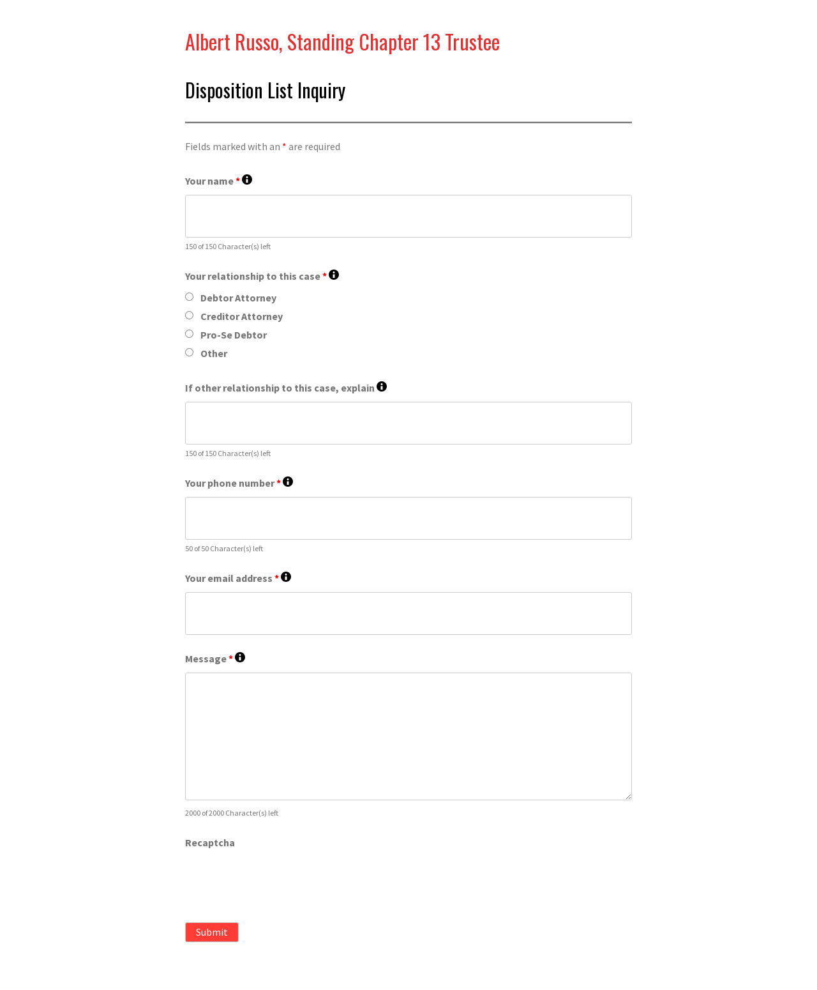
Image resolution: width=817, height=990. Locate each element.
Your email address (238, 578)
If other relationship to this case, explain (286, 388)
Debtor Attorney (238, 297)
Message (215, 659)
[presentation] (282, 881)
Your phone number (239, 483)
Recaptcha (210, 842)
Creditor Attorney (241, 316)
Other (213, 353)
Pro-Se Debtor (233, 334)
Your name (218, 181)
